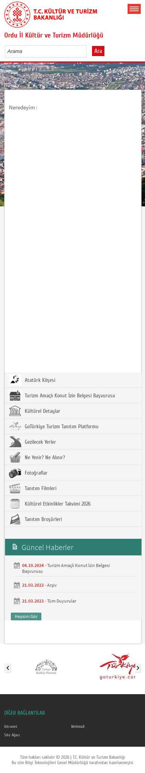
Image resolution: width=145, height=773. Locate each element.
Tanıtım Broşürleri (35, 519)
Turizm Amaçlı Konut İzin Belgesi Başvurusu (62, 395)
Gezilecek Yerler (32, 441)
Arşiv (52, 585)
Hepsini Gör (26, 616)
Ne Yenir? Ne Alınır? (37, 457)
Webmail (77, 726)
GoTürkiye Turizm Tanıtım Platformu (54, 426)
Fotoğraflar (28, 472)
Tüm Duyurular (61, 601)
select (88, 51)
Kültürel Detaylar (34, 410)
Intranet (10, 726)
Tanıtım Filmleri (32, 488)
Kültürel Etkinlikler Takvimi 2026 (49, 503)
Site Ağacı (12, 735)
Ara (98, 51)
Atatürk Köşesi (32, 380)
